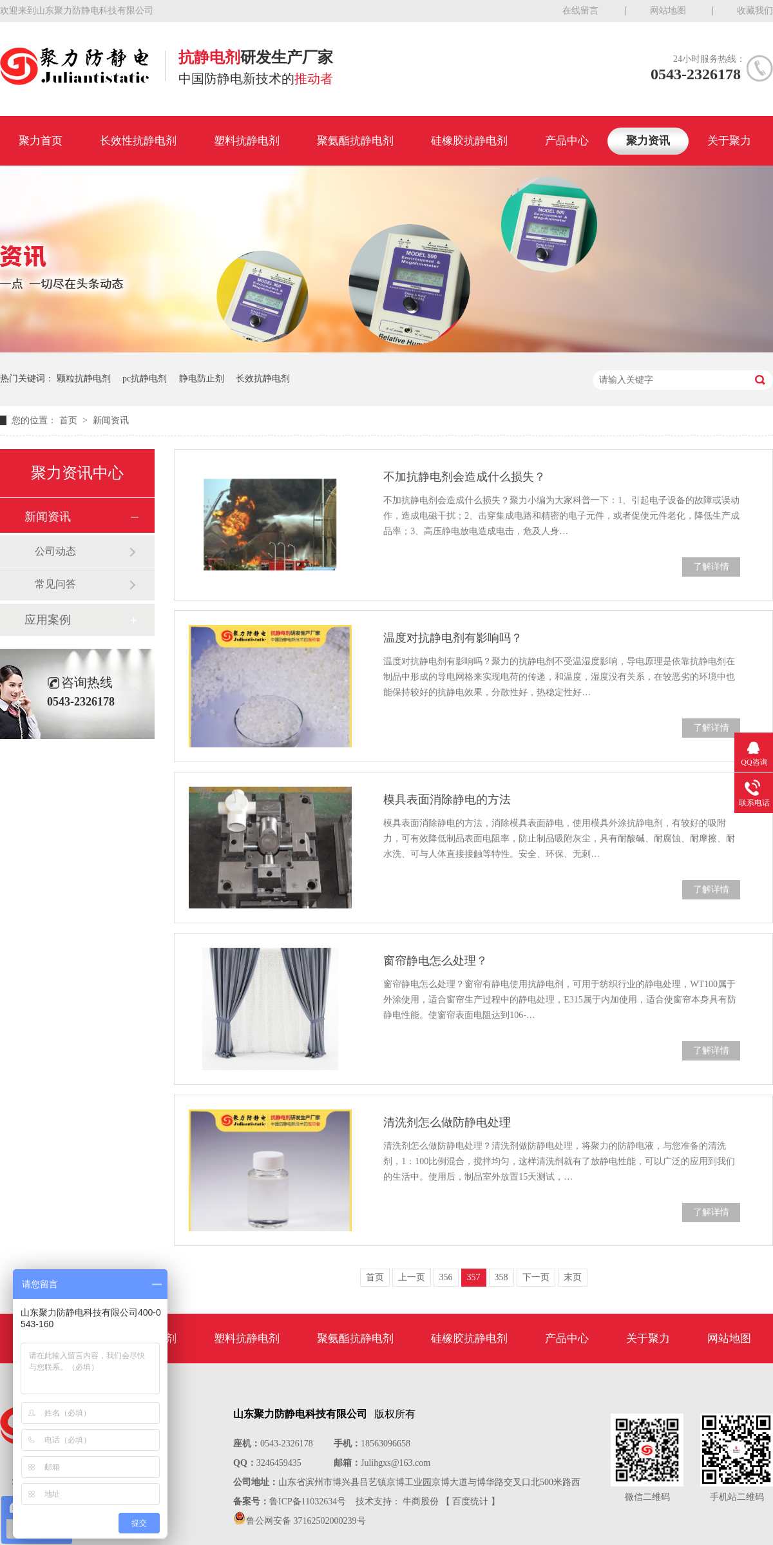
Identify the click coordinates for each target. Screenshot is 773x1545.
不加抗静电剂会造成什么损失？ (464, 476)
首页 (69, 420)
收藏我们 (755, 10)
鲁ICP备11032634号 (307, 1501)
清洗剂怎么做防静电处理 (447, 1122)
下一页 (535, 1277)
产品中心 (567, 141)
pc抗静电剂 (144, 378)
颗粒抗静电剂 (84, 378)
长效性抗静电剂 (138, 141)
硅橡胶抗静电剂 (469, 141)
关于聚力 (729, 141)
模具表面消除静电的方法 (447, 799)
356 (446, 1277)
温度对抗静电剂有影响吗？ (452, 637)
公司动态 (55, 551)
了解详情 (711, 566)
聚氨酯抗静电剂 (355, 141)
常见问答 (55, 584)
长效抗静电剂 (263, 378)
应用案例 (47, 619)
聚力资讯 (648, 141)
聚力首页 (40, 141)
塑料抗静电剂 (247, 141)
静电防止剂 (201, 378)
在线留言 (580, 10)
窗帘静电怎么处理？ (435, 960)
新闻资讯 (111, 420)
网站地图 (668, 10)
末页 (573, 1277)
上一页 (411, 1277)
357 (474, 1277)
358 (501, 1277)
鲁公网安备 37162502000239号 (306, 1521)
